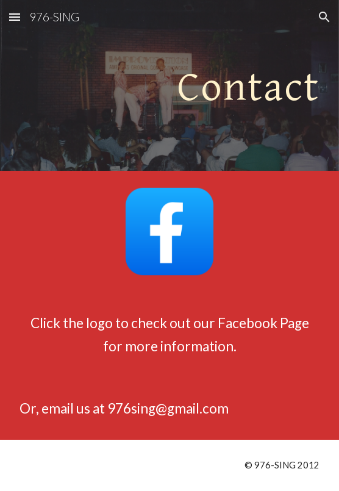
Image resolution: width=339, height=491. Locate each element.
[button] (14, 17)
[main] (169, 85)
